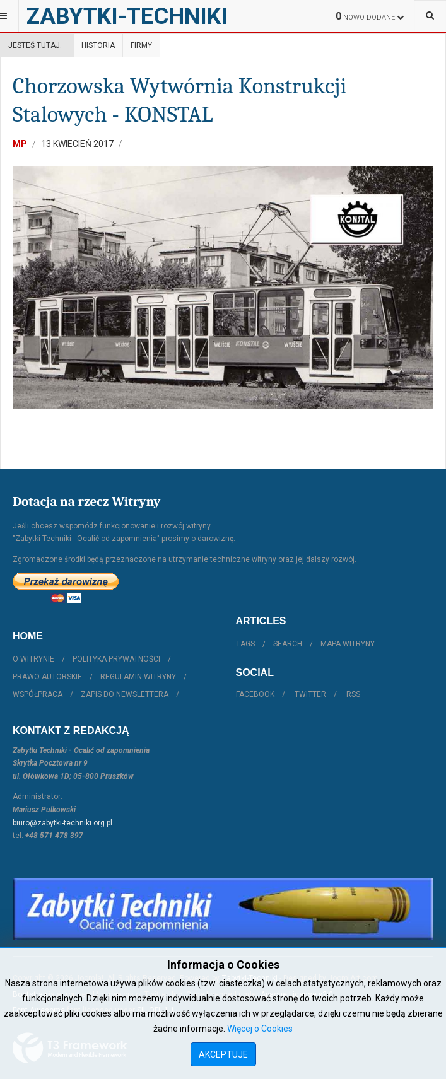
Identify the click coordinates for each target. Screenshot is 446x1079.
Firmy (141, 45)
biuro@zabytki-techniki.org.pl (62, 823)
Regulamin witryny (138, 676)
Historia (98, 45)
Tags (245, 643)
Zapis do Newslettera (124, 694)
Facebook (255, 694)
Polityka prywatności (116, 659)
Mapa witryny (347, 643)
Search (287, 643)
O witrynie (33, 659)
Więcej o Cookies (260, 1029)
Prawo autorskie (47, 676)
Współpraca (37, 694)
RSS (353, 694)
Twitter (310, 694)
